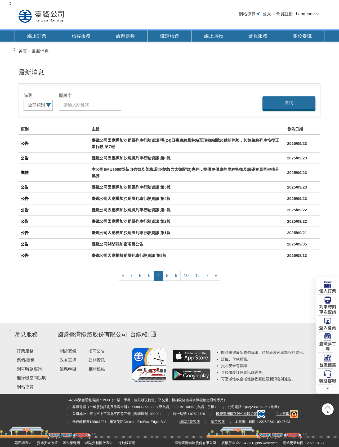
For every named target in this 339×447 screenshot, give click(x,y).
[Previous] (132, 276)
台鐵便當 (327, 364)
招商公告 (96, 351)
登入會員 (327, 327)
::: (9, 3)
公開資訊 (96, 360)
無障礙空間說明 (31, 378)
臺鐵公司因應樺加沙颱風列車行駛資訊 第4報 (131, 198)
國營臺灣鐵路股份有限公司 (240, 414)
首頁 (23, 51)
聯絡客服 (327, 380)
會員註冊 (284, 14)
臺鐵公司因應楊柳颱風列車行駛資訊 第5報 (129, 255)
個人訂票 (327, 290)
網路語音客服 (189, 422)
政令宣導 (68, 360)
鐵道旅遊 (169, 36)
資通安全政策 (47, 443)
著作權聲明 (71, 443)
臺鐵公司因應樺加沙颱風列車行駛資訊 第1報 (131, 232)
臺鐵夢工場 (327, 345)
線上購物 (213, 36)
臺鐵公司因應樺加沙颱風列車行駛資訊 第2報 (131, 221)
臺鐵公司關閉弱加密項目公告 (117, 244)
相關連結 (96, 369)
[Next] (207, 276)
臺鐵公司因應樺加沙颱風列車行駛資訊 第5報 (131, 187)
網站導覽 (247, 14)
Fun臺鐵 (287, 414)
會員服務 (257, 36)
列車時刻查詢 (29, 369)
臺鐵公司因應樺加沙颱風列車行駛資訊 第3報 (131, 210)
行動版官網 (126, 443)
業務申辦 (68, 369)
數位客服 (218, 422)
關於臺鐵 (302, 36)
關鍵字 (65, 95)
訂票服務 (25, 351)
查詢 (289, 102)
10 (186, 275)
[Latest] (215, 276)
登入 (266, 14)
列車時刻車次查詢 (327, 308)
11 (197, 275)
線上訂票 (36, 36)
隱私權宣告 (23, 443)
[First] (123, 276)
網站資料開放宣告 (99, 443)
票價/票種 (26, 360)
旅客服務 (81, 36)
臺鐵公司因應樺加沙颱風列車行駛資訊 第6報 (131, 158)
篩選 (28, 95)
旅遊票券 (125, 36)
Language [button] (305, 14)
